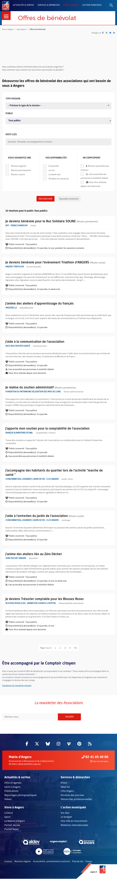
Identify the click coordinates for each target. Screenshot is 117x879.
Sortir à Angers (12, 787)
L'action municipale (92, 5)
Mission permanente (21, 170)
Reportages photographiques (20, 795)
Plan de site (77, 861)
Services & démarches (49, 5)
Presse (88, 861)
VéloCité (65, 787)
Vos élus (65, 812)
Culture (8, 812)
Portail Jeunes (12, 825)
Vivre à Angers (70, 5)
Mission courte (18, 174)
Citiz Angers (67, 791)
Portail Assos (11, 829)
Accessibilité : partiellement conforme (51, 861)
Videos (8, 799)
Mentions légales (22, 861)
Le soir (51, 170)
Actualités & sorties (23, 5)
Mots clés (11, 133)
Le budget (66, 817)
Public (9, 112)
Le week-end (54, 174)
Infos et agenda (12, 783)
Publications (11, 791)
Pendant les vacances (58, 178)
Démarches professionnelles (76, 799)
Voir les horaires (99, 761)
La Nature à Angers (14, 821)
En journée (53, 165)
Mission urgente (18, 165)
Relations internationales (74, 825)
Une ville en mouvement (74, 821)
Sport (7, 817)
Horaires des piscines (72, 795)
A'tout (64, 783)
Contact (8, 861)
